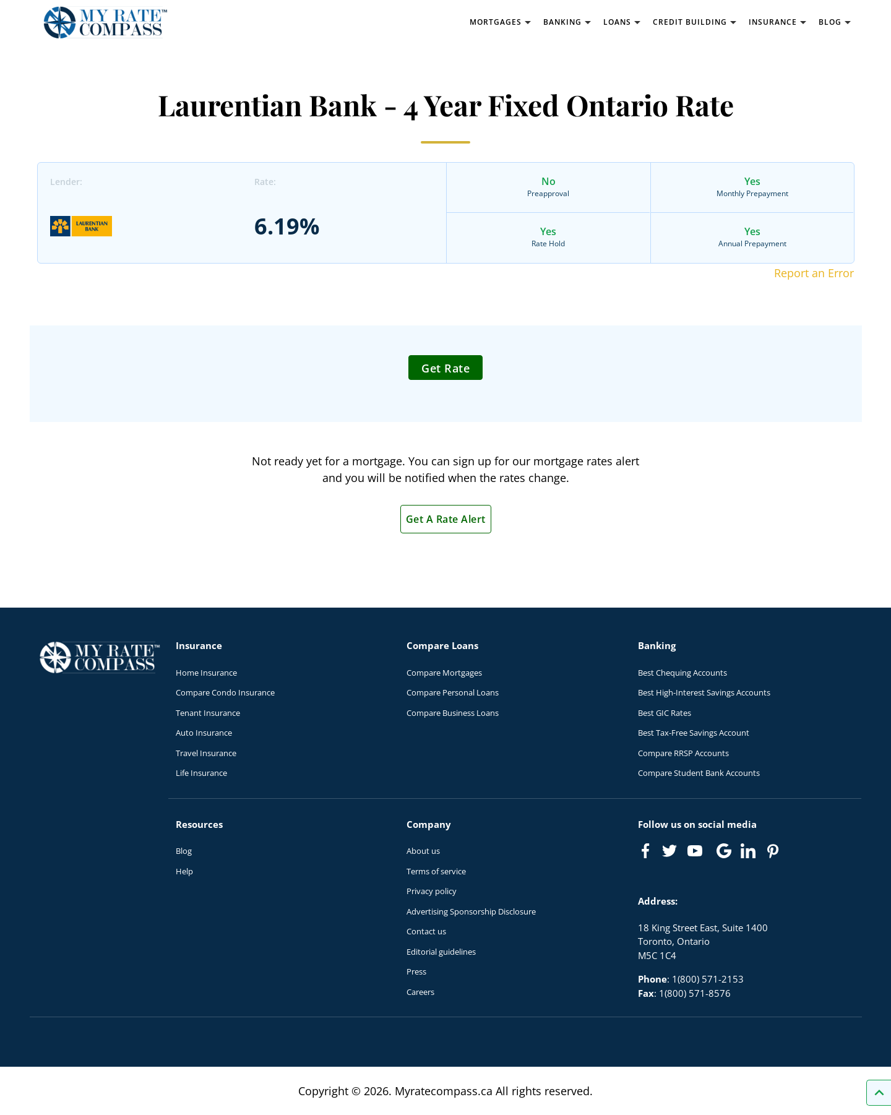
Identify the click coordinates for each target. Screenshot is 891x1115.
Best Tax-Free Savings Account (693, 732)
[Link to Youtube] (697, 853)
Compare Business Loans (453, 712)
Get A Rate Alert (446, 519)
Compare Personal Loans (453, 692)
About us (423, 850)
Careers (420, 991)
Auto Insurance (204, 732)
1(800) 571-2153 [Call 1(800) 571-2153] (708, 979)
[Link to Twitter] (670, 851)
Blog (184, 850)
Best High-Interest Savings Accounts (704, 692)
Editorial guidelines (441, 951)
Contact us (426, 931)
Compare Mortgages (444, 672)
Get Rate (445, 368)
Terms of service (436, 871)
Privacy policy (432, 891)
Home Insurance (206, 672)
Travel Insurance (206, 753)
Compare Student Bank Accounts (699, 772)
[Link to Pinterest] (772, 850)
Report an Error (814, 272)
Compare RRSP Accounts (683, 753)
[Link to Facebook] (645, 850)
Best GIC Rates (664, 712)
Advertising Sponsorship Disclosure (471, 911)
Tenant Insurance (208, 712)
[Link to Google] (724, 850)
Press (416, 971)
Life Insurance (201, 772)
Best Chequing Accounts (682, 672)
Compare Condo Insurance (225, 692)
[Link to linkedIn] (748, 850)
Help (184, 871)
